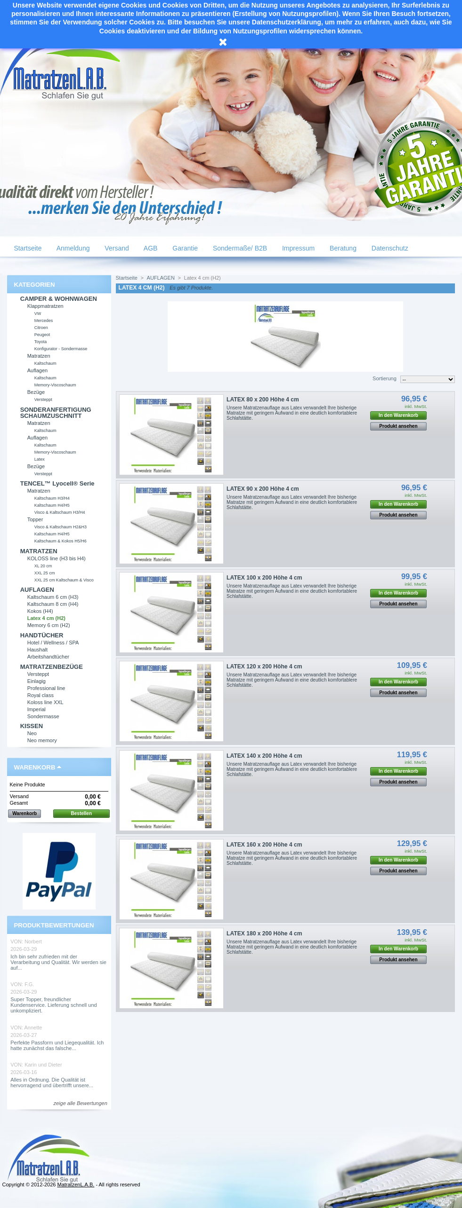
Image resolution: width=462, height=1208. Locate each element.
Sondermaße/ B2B (239, 248)
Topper (35, 519)
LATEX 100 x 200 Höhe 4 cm (264, 577)
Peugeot (42, 334)
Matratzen (38, 356)
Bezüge (36, 392)
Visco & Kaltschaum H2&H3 (60, 527)
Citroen (41, 327)
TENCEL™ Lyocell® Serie (57, 483)
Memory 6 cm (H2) (48, 625)
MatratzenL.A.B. (75, 1184)
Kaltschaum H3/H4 (52, 498)
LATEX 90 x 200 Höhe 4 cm (263, 489)
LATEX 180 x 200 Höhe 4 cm (264, 933)
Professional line (46, 688)
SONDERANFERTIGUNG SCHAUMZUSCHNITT (55, 412)
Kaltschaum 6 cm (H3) (53, 597)
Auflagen (37, 370)
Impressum (297, 248)
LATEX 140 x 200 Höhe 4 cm (264, 756)
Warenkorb (35, 767)
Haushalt (37, 649)
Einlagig (36, 681)
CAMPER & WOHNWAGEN (58, 298)
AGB (150, 248)
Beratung (342, 248)
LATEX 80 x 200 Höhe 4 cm (263, 399)
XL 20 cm (43, 566)
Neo (32, 733)
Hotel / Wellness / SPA (53, 642)
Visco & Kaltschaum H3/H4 (59, 512)
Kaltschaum (45, 363)
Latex (39, 459)
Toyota (40, 341)
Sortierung (385, 378)
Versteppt (43, 399)
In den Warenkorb (398, 415)
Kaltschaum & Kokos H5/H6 (60, 541)
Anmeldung (72, 248)
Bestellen (81, 813)
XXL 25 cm (44, 573)
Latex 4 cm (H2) (46, 618)
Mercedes (43, 320)
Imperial (36, 709)
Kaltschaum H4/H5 (52, 505)
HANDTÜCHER (42, 635)
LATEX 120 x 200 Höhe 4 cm (264, 666)
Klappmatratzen (45, 306)
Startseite (27, 248)
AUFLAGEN (37, 589)
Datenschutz (389, 248)
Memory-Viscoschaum (55, 385)
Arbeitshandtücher (48, 656)
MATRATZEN (38, 551)
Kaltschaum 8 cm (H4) (53, 604)
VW (37, 313)
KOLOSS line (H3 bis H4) (56, 558)
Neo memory (42, 740)
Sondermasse (43, 716)
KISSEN (31, 726)
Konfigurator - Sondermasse (61, 348)
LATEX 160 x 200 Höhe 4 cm (264, 844)
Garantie (184, 248)
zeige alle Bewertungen (80, 1103)
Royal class (40, 695)
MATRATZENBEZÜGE (51, 666)
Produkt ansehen (398, 426)
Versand (116, 248)
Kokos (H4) (40, 611)
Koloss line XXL (45, 702)
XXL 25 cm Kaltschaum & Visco (64, 580)
